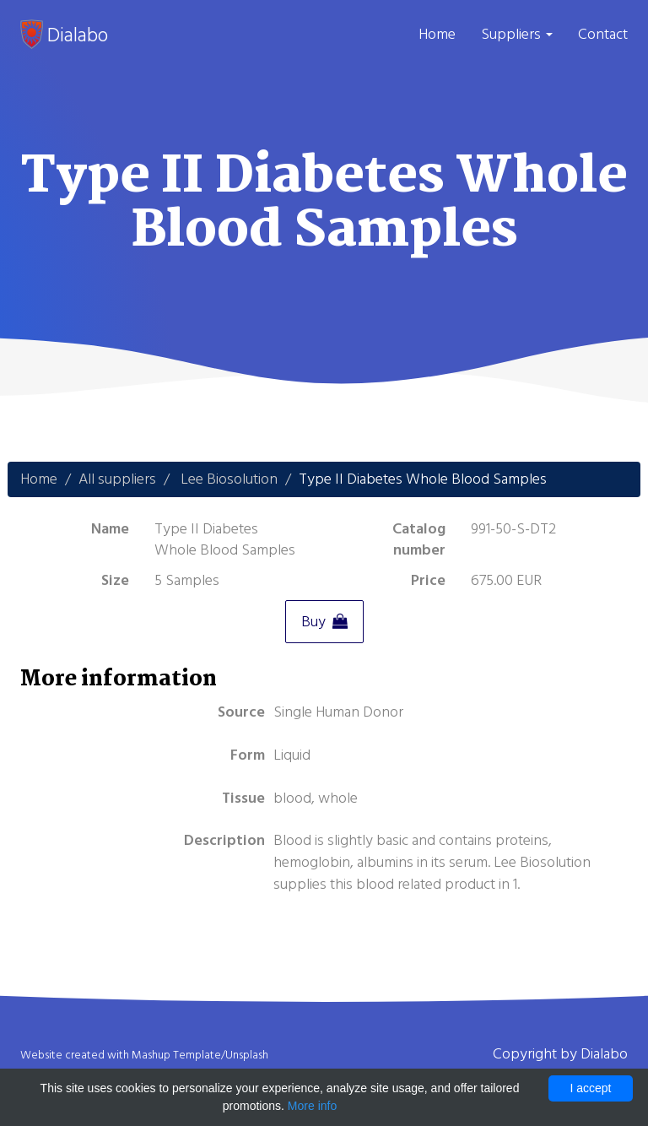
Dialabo (64, 35)
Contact (603, 34)
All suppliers (117, 479)
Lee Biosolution (229, 479)
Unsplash (246, 1055)
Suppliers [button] (517, 34)
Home (437, 34)
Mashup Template (176, 1055)
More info (312, 1105)
